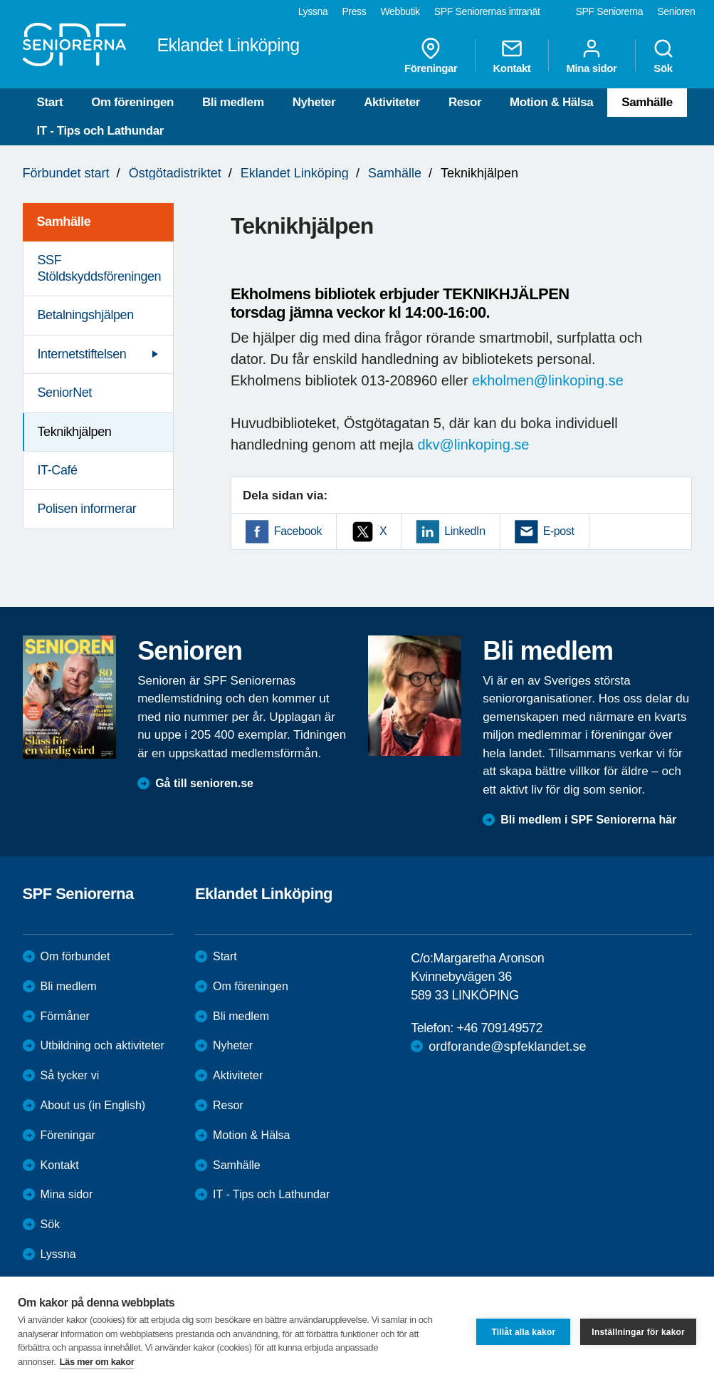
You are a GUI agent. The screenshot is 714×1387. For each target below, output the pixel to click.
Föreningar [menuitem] (430, 55)
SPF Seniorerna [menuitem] (610, 11)
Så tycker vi (70, 1075)
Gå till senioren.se (204, 783)
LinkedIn (464, 531)
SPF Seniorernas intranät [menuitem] (487, 11)
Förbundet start (66, 173)
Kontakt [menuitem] (511, 55)
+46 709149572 (499, 1028)
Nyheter (314, 102)
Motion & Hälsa (551, 102)
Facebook (298, 531)
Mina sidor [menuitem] (591, 55)
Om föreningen (132, 102)
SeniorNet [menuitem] (65, 392)
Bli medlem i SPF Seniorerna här (588, 820)
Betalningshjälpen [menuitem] (86, 315)
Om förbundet (75, 956)
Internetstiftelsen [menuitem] (82, 354)
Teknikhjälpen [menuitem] (75, 432)
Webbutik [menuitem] (399, 11)
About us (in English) (93, 1105)
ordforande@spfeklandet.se (507, 1046)
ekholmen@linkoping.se (548, 380)
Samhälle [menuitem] (64, 221)
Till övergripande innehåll (0, 0)
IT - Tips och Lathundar (100, 130)
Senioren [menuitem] (676, 11)
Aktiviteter (392, 102)
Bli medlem (233, 102)
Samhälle (646, 102)
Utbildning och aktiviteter (102, 1045)
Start (50, 102)
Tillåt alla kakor (523, 1332)
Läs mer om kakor (97, 1361)
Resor (464, 102)
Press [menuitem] (354, 11)
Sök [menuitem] (663, 55)
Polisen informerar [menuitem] (87, 509)
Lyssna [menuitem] (313, 11)
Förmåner (65, 1016)
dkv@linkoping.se (473, 444)
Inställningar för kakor (638, 1332)
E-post (558, 531)
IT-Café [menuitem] (58, 470)
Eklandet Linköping (295, 173)
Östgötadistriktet (175, 173)
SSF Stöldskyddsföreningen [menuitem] (100, 268)
